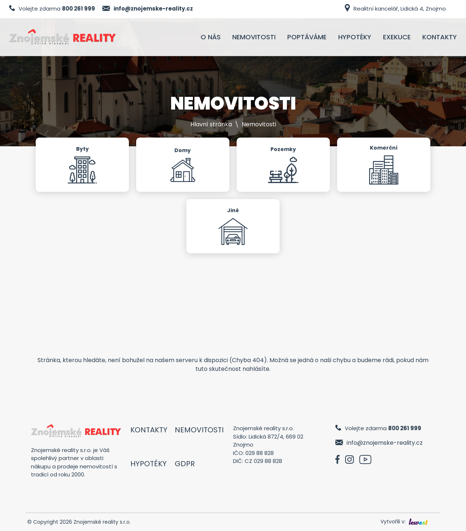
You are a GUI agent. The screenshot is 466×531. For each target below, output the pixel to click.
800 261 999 (78, 8)
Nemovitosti (199, 430)
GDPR (185, 464)
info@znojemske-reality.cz (153, 8)
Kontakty (148, 430)
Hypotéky (148, 464)
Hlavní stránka (211, 124)
